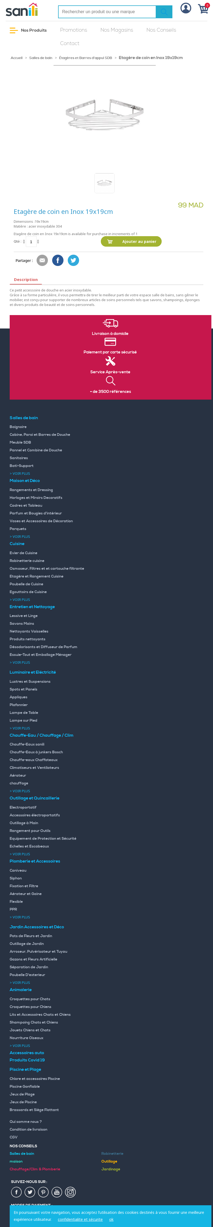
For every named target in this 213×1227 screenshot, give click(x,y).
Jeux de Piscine (23, 1102)
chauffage (19, 783)
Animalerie (21, 989)
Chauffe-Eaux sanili (27, 744)
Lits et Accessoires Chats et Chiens (40, 1014)
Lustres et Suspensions (30, 681)
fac (16, 1192)
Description (26, 279)
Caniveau (18, 870)
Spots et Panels (23, 689)
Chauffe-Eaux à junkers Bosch (36, 752)
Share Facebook (58, 260)
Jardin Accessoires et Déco (37, 927)
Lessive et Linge (24, 616)
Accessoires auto (27, 1053)
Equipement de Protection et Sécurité (43, 838)
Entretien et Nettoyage (32, 606)
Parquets (18, 529)
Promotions (73, 30)
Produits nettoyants (27, 639)
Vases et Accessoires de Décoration (41, 521)
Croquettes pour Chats (30, 999)
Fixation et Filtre (24, 886)
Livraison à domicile (110, 333)
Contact (69, 44)
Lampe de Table (24, 712)
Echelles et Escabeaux (29, 846)
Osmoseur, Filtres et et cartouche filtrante (47, 568)
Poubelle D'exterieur (27, 975)
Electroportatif (23, 807)
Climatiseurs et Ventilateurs (34, 767)
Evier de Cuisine (23, 553)
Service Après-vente (110, 372)
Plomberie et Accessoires (35, 861)
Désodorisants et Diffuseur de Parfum (43, 647)
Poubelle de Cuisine (26, 584)
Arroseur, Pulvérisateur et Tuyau (38, 951)
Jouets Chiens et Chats (30, 1030)
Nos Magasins (117, 30)
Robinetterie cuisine (27, 560)
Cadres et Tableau (26, 505)
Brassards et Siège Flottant (34, 1110)
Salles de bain (40, 58)
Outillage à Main (24, 823)
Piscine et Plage (25, 1069)
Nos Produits (28, 30)
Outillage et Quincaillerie (34, 798)
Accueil (17, 58)
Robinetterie (112, 1153)
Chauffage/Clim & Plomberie (35, 1169)
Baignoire (18, 427)
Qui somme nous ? (26, 1121)
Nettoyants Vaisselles (29, 631)
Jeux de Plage (22, 1094)
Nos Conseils (161, 30)
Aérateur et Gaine (26, 894)
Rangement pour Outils (30, 830)
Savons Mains (22, 623)
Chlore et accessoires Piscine (35, 1078)
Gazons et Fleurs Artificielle (33, 959)
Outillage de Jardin (27, 943)
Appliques (18, 697)
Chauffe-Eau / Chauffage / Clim (41, 735)
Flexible (16, 901)
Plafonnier (19, 705)
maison (16, 1161)
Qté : (17, 241)
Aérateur (18, 775)
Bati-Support (22, 465)
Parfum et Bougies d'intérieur (36, 513)
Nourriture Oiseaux (26, 1038)
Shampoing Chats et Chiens (34, 1022)
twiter (30, 1192)
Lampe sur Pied (23, 720)
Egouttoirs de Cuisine (28, 592)
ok (111, 1219)
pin (43, 1192)
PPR (13, 909)
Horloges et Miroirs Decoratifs (36, 497)
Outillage (109, 1161)
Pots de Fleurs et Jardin (31, 936)
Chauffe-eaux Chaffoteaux (34, 760)
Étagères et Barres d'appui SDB (85, 58)
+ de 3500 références (110, 391)
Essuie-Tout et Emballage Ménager (41, 654)
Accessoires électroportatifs (35, 815)
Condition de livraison (28, 1129)
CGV (14, 1137)
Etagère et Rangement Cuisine (36, 576)
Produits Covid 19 (27, 1060)
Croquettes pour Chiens (30, 1007)
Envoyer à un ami (42, 260)
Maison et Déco (25, 480)
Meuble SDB (20, 442)
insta (70, 1192)
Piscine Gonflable (25, 1086)
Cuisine (17, 543)
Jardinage (110, 1169)
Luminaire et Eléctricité (33, 672)
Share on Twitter (74, 260)
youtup (57, 1192)
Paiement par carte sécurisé (110, 352)
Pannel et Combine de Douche (36, 450)
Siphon (16, 878)
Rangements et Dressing (31, 490)
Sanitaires (19, 458)
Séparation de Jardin (29, 967)
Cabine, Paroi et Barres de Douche (40, 434)
